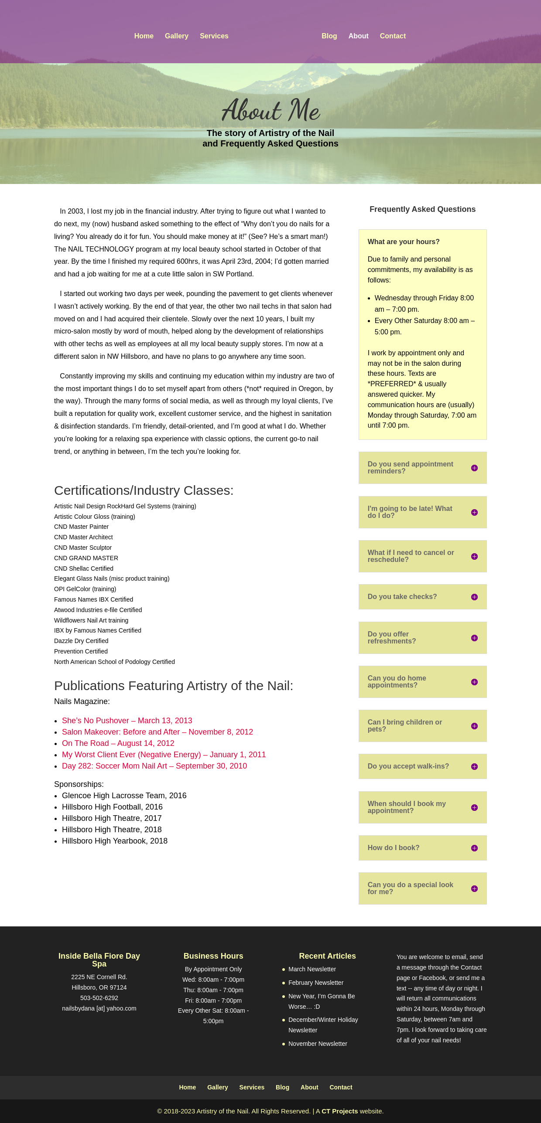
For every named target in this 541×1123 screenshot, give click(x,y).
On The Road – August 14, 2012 (118, 743)
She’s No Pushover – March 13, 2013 (127, 720)
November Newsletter (317, 1043)
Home (146, 34)
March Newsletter (312, 969)
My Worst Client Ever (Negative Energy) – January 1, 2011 (164, 754)
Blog (327, 34)
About (356, 34)
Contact (390, 34)
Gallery (179, 34)
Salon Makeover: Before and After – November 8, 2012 (157, 732)
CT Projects (340, 1111)
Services (216, 34)
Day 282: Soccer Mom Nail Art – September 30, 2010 (154, 766)
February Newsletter (315, 982)
